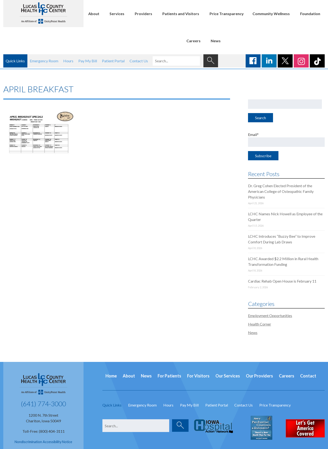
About (93, 13)
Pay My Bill (87, 61)
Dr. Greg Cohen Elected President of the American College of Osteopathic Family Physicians (281, 191)
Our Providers (259, 375)
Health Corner (259, 324)
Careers (193, 40)
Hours (68, 61)
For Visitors (198, 375)
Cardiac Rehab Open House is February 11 (282, 281)
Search (260, 117)
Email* (286, 139)
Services (116, 13)
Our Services (227, 375)
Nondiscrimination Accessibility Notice (43, 442)
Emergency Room (44, 61)
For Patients (169, 375)
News (216, 40)
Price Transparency (227, 13)
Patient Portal (113, 61)
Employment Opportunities (270, 315)
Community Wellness (271, 13)
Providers (143, 13)
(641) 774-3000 (43, 404)
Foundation (310, 13)
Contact (308, 375)
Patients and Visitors (180, 13)
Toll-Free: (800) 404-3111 (43, 431)
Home (111, 375)
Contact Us (139, 61)
